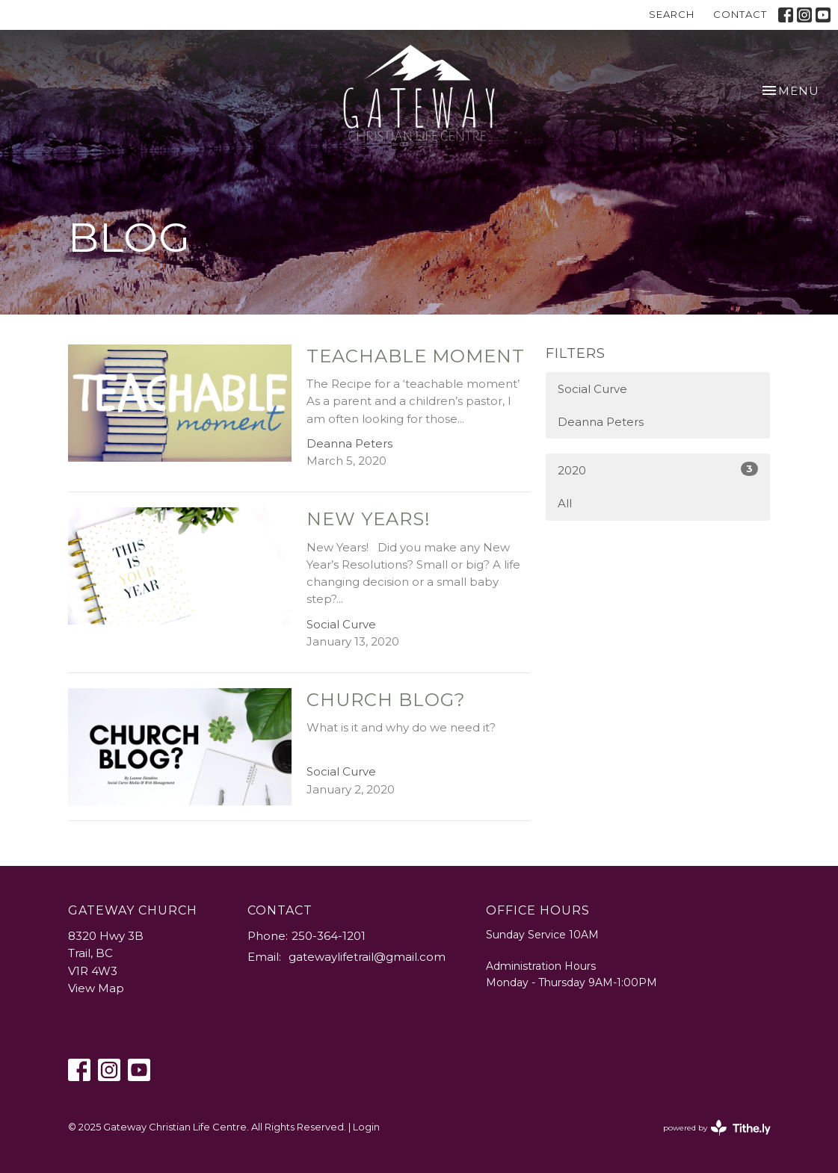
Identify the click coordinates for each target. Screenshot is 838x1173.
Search (671, 14)
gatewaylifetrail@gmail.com (367, 957)
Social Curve (592, 389)
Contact (740, 14)
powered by (717, 1128)
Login (366, 1127)
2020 (658, 469)
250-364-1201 (329, 936)
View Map (96, 988)
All (565, 503)
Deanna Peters (601, 422)
